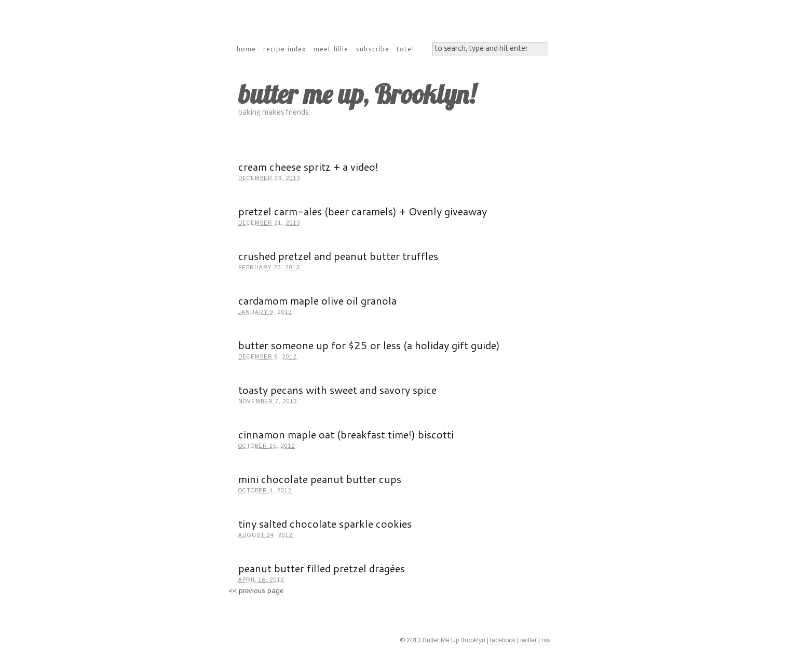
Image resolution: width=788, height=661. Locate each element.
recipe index (284, 48)
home (246, 48)
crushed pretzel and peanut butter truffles (338, 256)
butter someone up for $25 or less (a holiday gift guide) (369, 345)
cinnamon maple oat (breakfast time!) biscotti (346, 434)
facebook (502, 640)
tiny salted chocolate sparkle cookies (325, 523)
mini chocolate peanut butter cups (319, 479)
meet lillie (331, 48)
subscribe (372, 48)
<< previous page (255, 591)
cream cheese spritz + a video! (308, 166)
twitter (528, 640)
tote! (405, 48)
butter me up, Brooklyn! (356, 94)
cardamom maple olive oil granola (317, 300)
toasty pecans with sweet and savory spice (337, 389)
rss (545, 640)
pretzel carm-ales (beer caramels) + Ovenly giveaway (362, 211)
